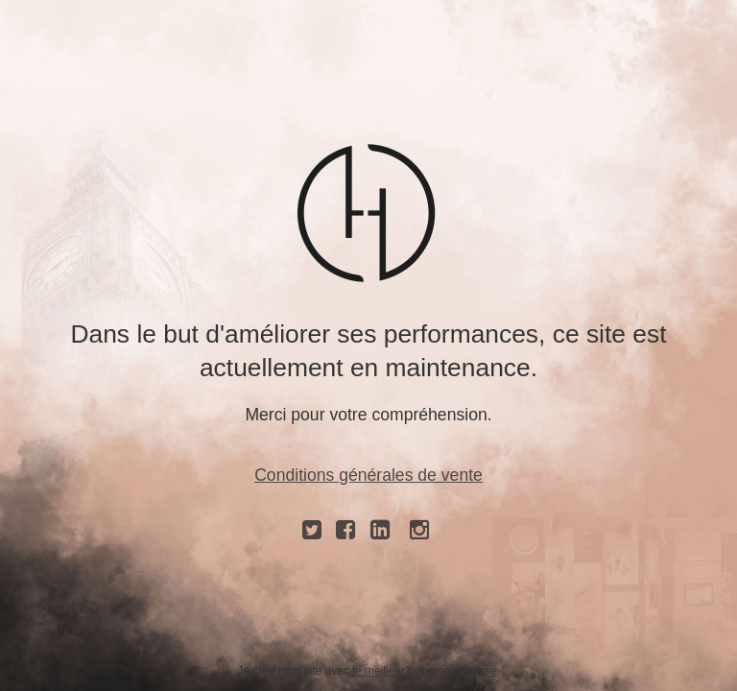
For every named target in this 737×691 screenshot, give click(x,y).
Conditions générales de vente (368, 475)
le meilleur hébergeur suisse (424, 671)
